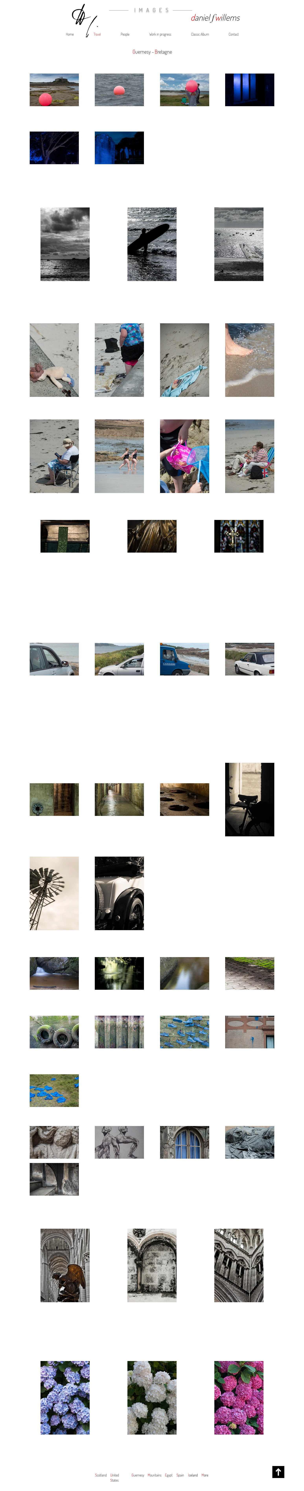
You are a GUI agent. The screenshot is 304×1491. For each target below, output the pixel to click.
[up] (278, 1472)
